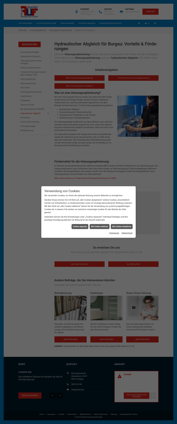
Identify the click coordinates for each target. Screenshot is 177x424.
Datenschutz (127, 228)
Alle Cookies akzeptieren (121, 222)
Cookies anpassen (80, 222)
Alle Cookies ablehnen (99, 222)
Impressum (114, 228)
